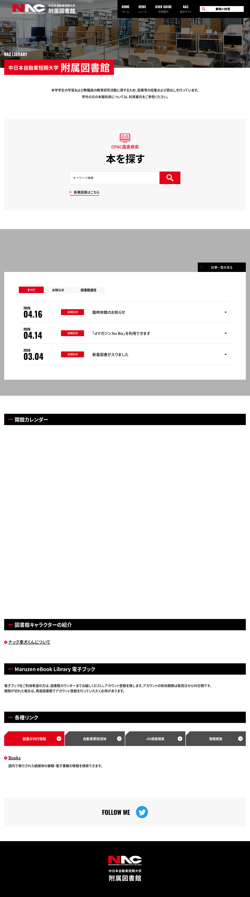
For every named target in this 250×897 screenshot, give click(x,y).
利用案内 (163, 8)
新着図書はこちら (86, 192)
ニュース (142, 8)
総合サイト (185, 8)
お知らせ (58, 290)
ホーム (125, 8)
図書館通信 (88, 290)
